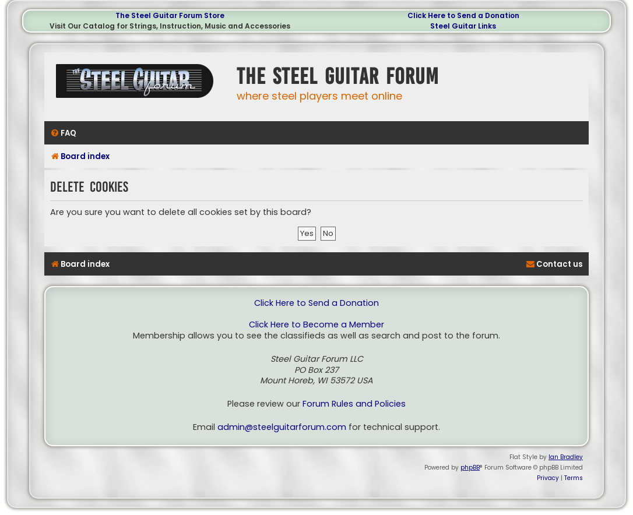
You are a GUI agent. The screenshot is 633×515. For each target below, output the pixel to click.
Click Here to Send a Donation (463, 15)
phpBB (470, 467)
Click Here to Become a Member (316, 324)
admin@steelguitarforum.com (281, 427)
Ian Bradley (565, 457)
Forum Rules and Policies (354, 404)
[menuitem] (63, 133)
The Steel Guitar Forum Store (169, 15)
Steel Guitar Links (463, 26)
